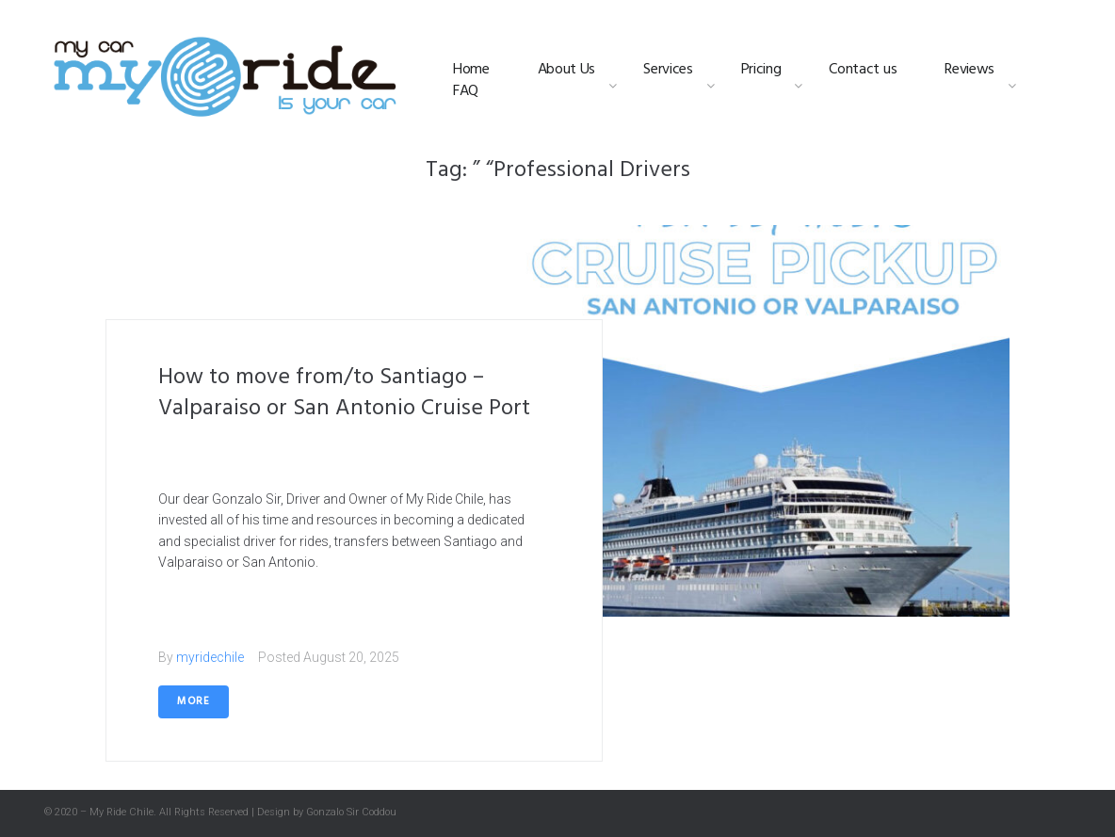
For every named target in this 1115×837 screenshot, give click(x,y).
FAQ (465, 92)
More (193, 701)
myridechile (210, 657)
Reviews (969, 70)
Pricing (761, 70)
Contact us (863, 70)
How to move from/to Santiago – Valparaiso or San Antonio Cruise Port (344, 393)
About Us (566, 70)
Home (471, 70)
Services (667, 70)
